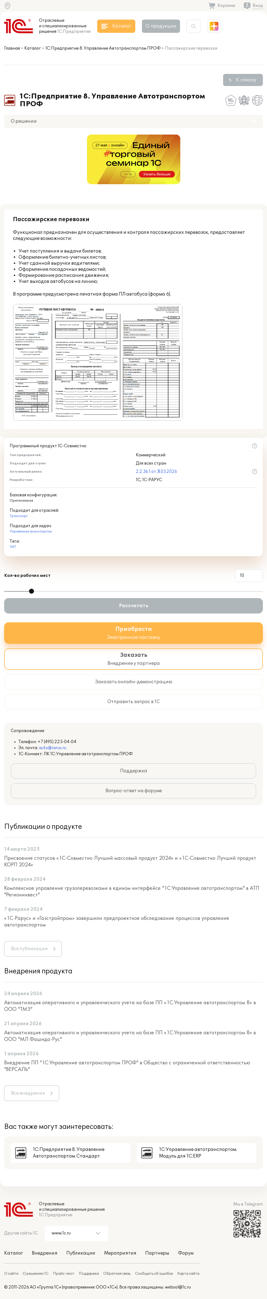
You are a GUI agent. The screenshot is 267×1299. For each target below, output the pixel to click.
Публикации (80, 1253)
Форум (186, 1253)
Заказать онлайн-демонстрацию (133, 682)
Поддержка (133, 771)
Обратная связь (117, 1273)
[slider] (31, 591)
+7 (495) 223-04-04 (57, 742)
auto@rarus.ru (52, 748)
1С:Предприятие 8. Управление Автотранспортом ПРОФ (103, 48)
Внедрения (44, 1253)
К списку (246, 80)
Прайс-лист (63, 1273)
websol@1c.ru (178, 1287)
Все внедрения (28, 1093)
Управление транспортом (31, 531)
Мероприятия (120, 1253)
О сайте (11, 1273)
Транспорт (19, 516)
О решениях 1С (36, 1273)
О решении (24, 121)
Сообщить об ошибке (154, 1273)
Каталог (32, 48)
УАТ (13, 547)
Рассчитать (133, 606)
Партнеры (157, 1253)
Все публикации (29, 949)
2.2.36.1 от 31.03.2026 (156, 471)
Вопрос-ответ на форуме (133, 791)
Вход (258, 5)
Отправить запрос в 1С (133, 702)
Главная (12, 48)
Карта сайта (188, 1273)
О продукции (161, 26)
